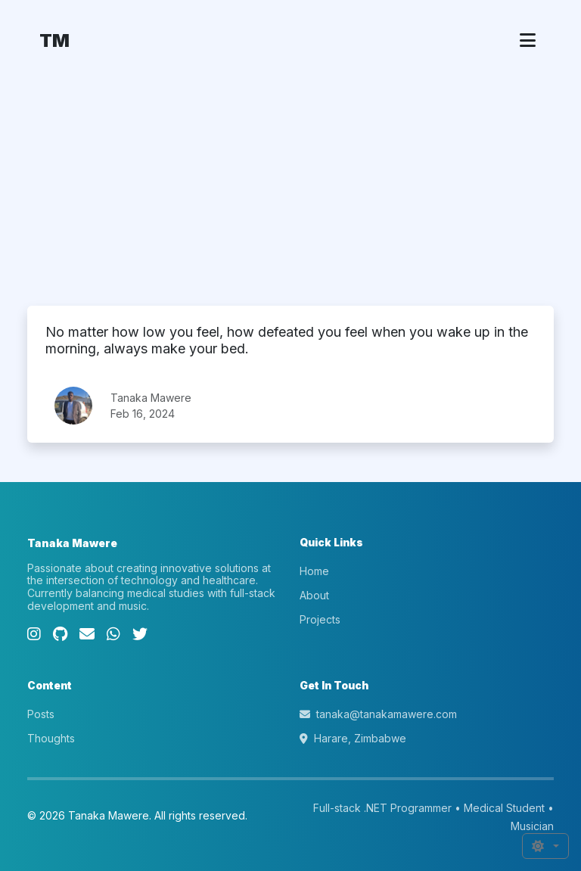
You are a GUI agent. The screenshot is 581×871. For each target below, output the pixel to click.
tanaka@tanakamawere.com (378, 714)
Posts (40, 714)
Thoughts (51, 738)
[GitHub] (60, 634)
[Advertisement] (290, 192)
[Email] (87, 634)
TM (54, 40)
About (314, 595)
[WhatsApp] (113, 634)
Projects (320, 619)
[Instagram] (34, 634)
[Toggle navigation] (528, 41)
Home (314, 571)
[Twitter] (140, 634)
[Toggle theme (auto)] (545, 846)
